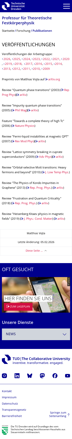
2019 (8, 64)
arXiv (23, 95)
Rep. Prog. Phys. (40, 188)
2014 (58, 64)
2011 (26, 69)
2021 (56, 59)
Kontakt (7, 391)
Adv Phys (45, 157)
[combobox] (36, 334)
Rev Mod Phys (24, 141)
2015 (48, 64)
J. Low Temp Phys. (57, 172)
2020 (66, 59)
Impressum (9, 397)
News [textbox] (11, 334)
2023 (36, 59)
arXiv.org (54, 79)
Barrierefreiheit (12, 416)
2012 (16, 69)
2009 (46, 69)
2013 (6, 69)
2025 (16, 59)
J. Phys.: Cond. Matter (38, 219)
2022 (46, 59)
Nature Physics (24, 126)
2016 (38, 64)
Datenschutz (10, 404)
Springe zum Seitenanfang (57, 415)
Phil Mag (20, 110)
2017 (28, 64)
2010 (36, 69)
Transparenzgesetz (14, 410)
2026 (6, 59)
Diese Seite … (34, 251)
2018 (18, 64)
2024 (26, 59)
